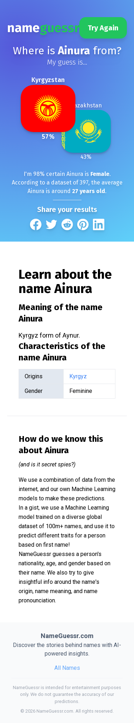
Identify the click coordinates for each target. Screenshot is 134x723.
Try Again (103, 28)
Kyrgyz (78, 376)
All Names (67, 667)
